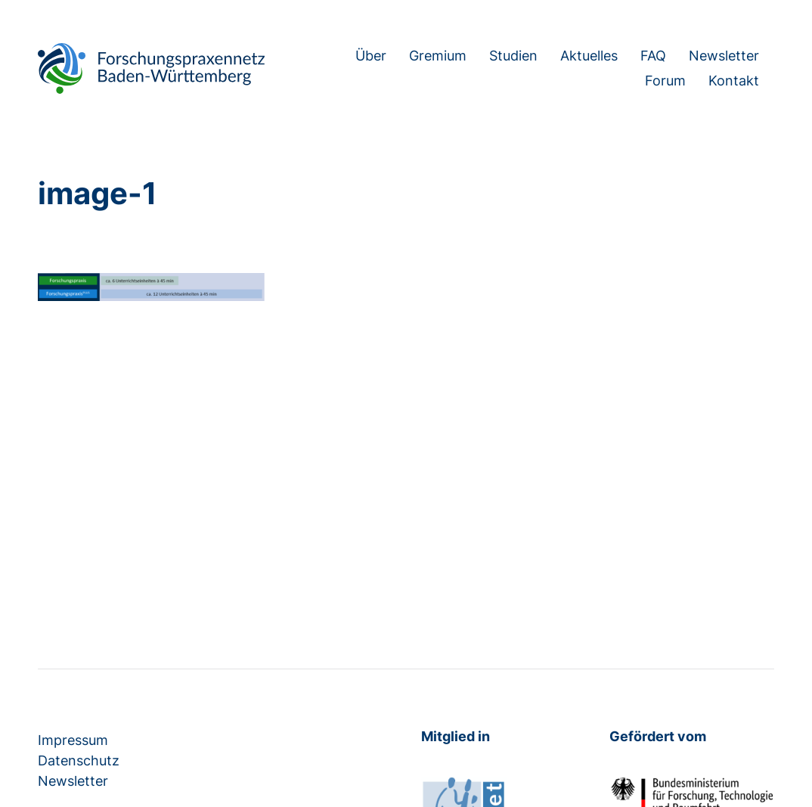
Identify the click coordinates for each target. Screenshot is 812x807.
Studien (513, 56)
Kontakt (733, 81)
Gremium (437, 56)
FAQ (653, 56)
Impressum (73, 740)
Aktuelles (589, 56)
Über (370, 56)
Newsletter (724, 56)
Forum (665, 81)
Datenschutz (78, 760)
